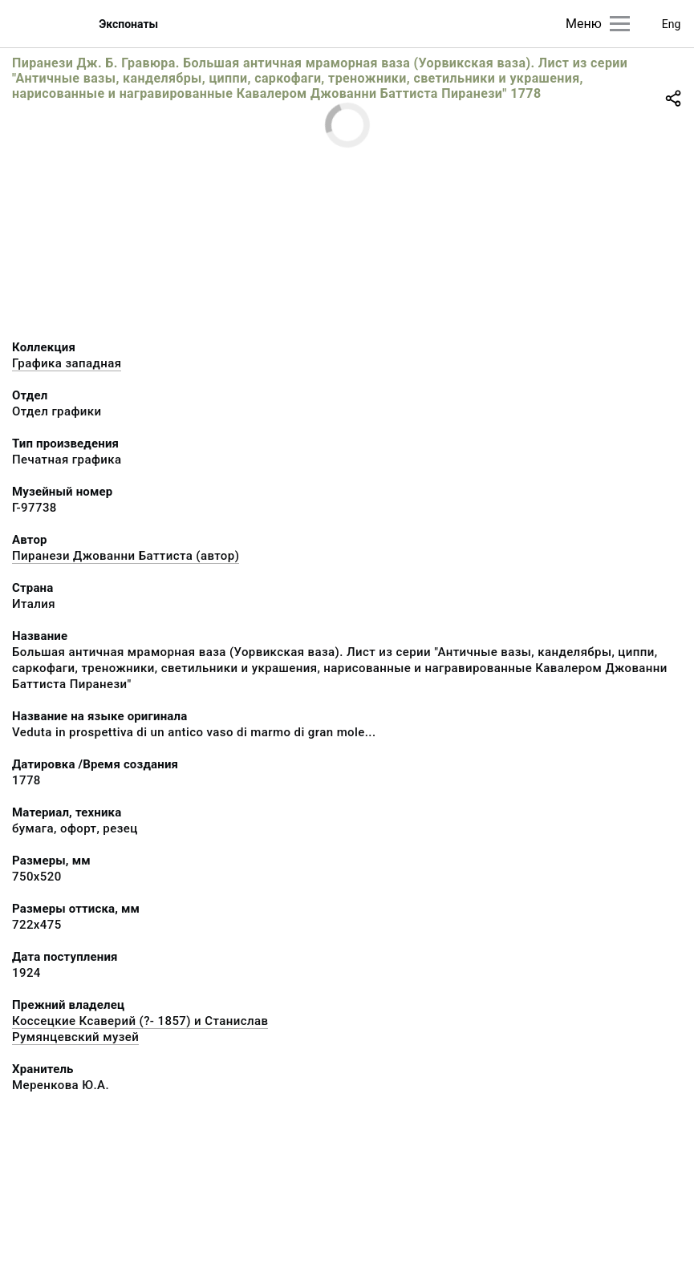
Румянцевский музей (75, 1037)
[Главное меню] (620, 23)
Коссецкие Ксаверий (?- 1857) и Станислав (140, 1021)
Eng (671, 24)
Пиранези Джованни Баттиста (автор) (125, 556)
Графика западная (66, 363)
